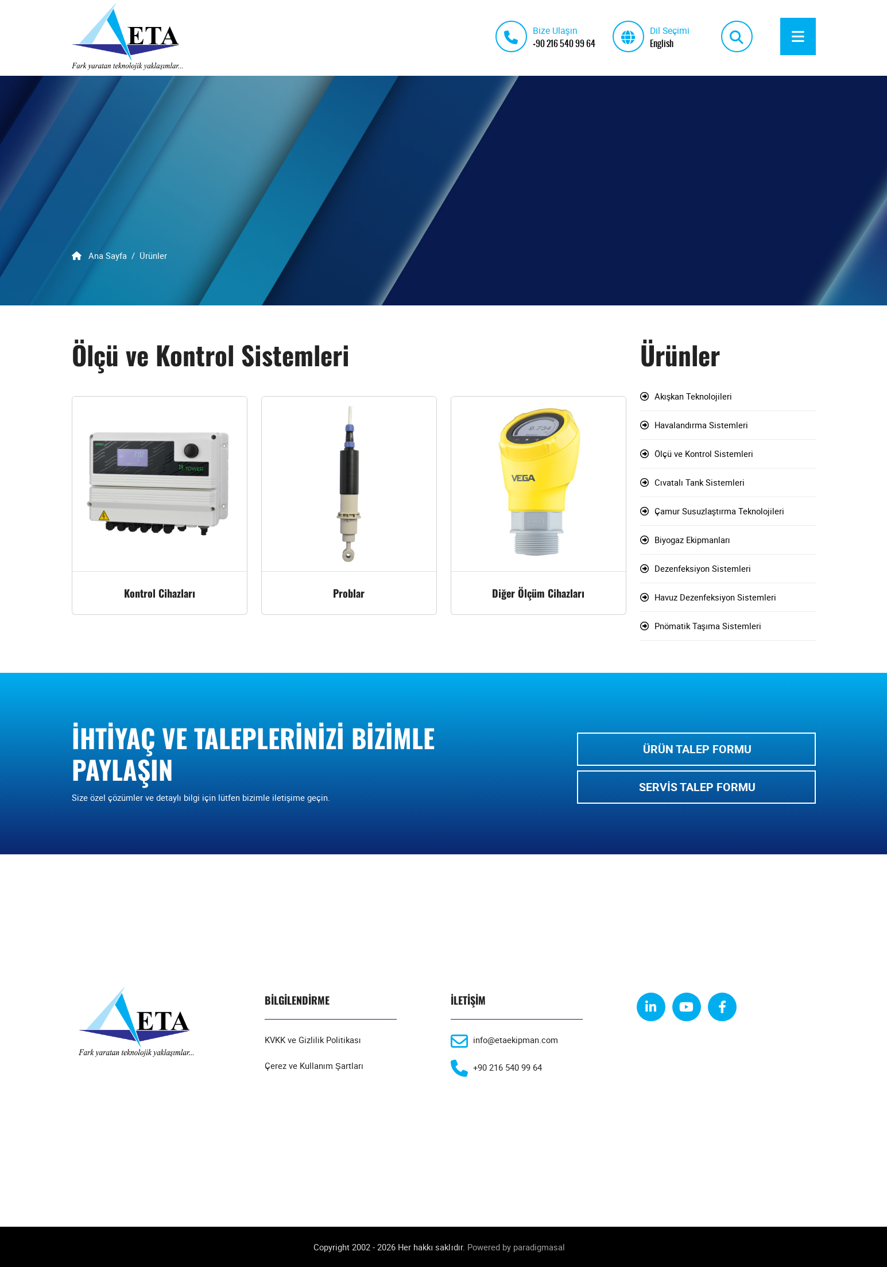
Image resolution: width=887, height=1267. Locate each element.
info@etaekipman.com (515, 1040)
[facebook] (722, 1007)
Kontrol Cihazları (159, 593)
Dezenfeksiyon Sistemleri (702, 569)
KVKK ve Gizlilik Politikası (313, 1040)
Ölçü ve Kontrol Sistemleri (703, 454)
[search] (737, 36)
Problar (349, 593)
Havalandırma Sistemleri (701, 425)
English (661, 43)
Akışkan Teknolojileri (693, 396)
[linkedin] (651, 1007)
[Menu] (798, 36)
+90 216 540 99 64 (564, 43)
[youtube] (686, 1007)
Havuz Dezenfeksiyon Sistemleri (715, 597)
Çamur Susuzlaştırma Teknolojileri (719, 511)
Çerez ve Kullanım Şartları (314, 1066)
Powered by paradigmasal (516, 1247)
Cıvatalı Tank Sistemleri (699, 483)
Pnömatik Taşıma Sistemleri (708, 626)
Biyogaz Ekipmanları (692, 540)
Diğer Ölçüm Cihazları (538, 593)
